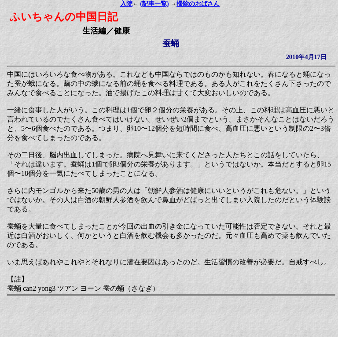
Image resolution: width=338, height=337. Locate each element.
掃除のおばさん (198, 3)
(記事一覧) (154, 3)
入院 (126, 3)
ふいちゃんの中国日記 (64, 16)
